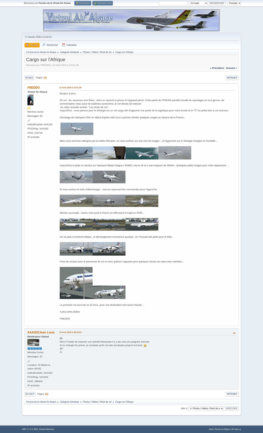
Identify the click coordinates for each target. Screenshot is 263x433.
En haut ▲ (236, 429)
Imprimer (232, 78)
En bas (29, 78)
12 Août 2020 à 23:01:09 (70, 87)
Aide (211, 429)
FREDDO (33, 87)
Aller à (184, 408)
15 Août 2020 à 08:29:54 (70, 332)
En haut (29, 394)
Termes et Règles (222, 429)
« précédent (217, 68)
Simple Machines (46, 429)
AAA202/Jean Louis (41, 332)
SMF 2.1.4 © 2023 (30, 429)
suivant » (231, 68)
